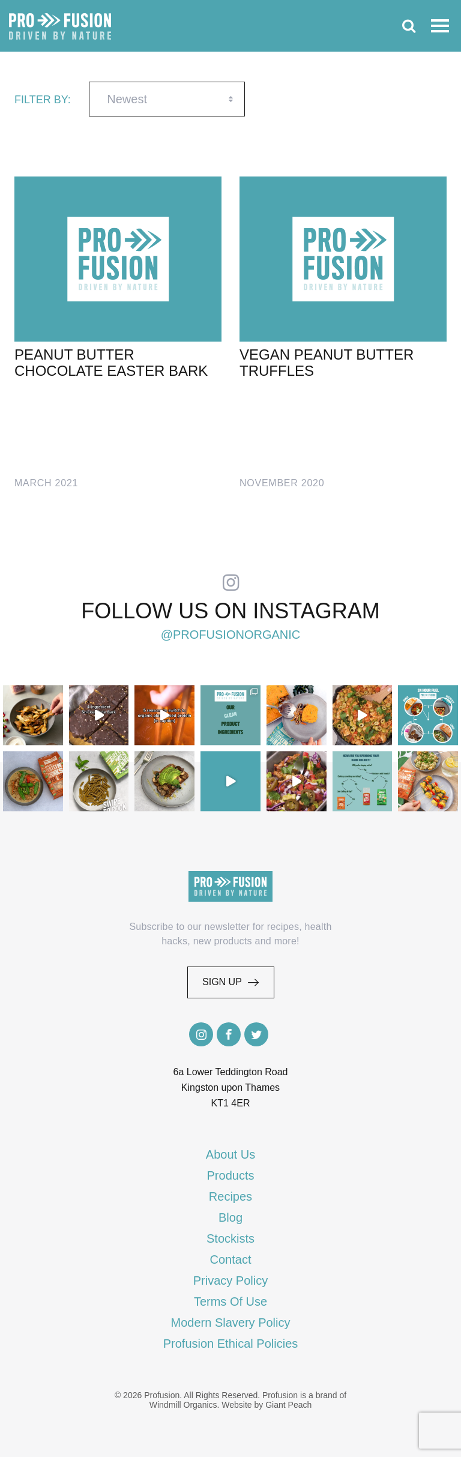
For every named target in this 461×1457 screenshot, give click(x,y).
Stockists (230, 1238)
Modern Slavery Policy (231, 1322)
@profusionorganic (231, 635)
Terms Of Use (230, 1301)
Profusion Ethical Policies (230, 1343)
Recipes (230, 1196)
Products (231, 1175)
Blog (230, 1217)
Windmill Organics (183, 1405)
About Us (230, 1154)
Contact (231, 1259)
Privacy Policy (230, 1280)
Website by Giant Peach (266, 1405)
